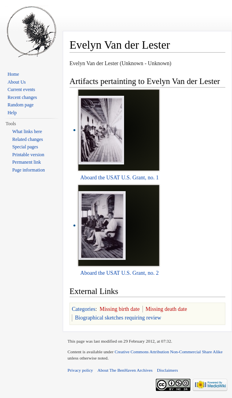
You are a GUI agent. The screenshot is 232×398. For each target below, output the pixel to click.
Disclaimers (167, 370)
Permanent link (26, 162)
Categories (83, 309)
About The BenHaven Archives (125, 370)
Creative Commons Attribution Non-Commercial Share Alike (169, 351)
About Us (16, 82)
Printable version (28, 154)
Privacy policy (80, 370)
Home (13, 74)
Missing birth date (120, 309)
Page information (28, 170)
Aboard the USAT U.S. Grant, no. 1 (119, 178)
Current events (21, 89)
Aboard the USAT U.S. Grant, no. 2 (119, 273)
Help (11, 112)
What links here (27, 131)
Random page (20, 105)
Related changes (27, 139)
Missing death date (166, 309)
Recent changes (22, 97)
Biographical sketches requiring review (118, 318)
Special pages (25, 147)
